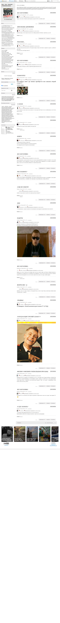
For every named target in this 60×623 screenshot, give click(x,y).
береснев (12, 27)
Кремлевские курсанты (7, 5)
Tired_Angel (10, 112)
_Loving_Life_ (22, 140)
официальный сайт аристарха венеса (8, 38)
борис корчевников (8, 97)
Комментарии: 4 (8, 79)
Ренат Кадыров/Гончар (5, 61)
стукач (12, 42)
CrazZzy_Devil (22, 79)
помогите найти (4, 52)
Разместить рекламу (53, 445)
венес (7, 29)
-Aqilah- (3, 106)
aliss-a (21, 222)
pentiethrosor (7, 115)
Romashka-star (7, 111)
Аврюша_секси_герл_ (8, 117)
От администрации (5, 55)
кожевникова (12, 35)
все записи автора (36, 30)
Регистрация (12, 0)
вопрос (3, 30)
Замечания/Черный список (6, 54)
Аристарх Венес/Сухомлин (6, 57)
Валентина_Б (4, 118)
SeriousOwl (3, 112)
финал (5, 44)
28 (47, 422)
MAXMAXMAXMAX (5, 110)
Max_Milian (10, 110)
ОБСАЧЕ (21, 320)
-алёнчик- (10, 106)
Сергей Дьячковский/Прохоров (7, 59)
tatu (2, 25)
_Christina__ (22, 304)
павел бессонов (4, 99)
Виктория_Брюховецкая (10, 118)
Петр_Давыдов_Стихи (5, 121)
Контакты (53, 444)
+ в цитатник (29, 62)
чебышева (12, 44)
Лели (9, 119)
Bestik (21, 158)
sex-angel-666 (8, 116)
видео (11, 29)
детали (7, 31)
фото (9, 44)
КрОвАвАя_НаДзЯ (5, 119)
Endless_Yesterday (23, 270)
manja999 (7, 114)
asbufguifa (7, 113)
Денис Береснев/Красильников (7, 56)
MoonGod (3, 111)
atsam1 (10, 113)
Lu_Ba (21, 30)
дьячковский (4, 32)
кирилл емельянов (6, 35)
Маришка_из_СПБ (23, 207)
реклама (7, 40)
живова (13, 32)
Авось (27, 0)
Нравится (48, 23)
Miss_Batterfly (22, 64)
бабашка (3, 122)
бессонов (4, 29)
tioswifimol (12, 116)
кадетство (7, 33)
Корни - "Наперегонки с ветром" (7, 78)
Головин (5, 25)
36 (45, 422)
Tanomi (6, 112)
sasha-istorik (4, 116)
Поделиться (53, 23)
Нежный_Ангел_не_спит (6, 120)
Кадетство (3, 50)
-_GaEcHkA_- (6, 106)
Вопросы (3, 51)
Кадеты (8, 25)
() (44, 23)
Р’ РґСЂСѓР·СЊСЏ (9, 19)
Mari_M (21, 108)
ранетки (3, 40)
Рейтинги (21, 0)
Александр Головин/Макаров (6, 65)
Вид (49, 1)
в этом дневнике (5, 85)
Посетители (9, 132)
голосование (6, 30)
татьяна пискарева (7, 43)
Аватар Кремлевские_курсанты (7, 12)
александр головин (7, 26)
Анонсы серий (4, 64)
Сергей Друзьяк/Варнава (6, 58)
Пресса (3, 67)
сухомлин (3, 43)
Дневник (53, 12)
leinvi (5, 114)
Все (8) (14, 73)
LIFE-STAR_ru (7, 109)
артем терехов (9, 96)
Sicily (21, 393)
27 (48, 422)
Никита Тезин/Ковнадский (6, 66)
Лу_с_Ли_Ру (22, 175)
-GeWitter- (22, 410)
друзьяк (10, 31)
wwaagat (3, 117)
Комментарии (10, 4)
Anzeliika (9, 107)
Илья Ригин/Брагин (5, 68)
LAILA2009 (3, 109)
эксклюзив (3, 45)
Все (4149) (13, 104)
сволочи (8, 41)
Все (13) (13, 94)
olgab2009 (3, 115)
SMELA (11, 111)
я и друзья (9, 45)
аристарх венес (5, 27)
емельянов (9, 32)
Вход (16, 0)
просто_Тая (22, 375)
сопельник (9, 42)
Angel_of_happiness (5, 107)
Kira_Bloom (11, 108)
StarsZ (21, 124)
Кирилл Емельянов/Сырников (6, 60)
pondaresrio (11, 115)
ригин (5, 41)
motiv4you (10, 114)
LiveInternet (4, 1)
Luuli (11, 109)
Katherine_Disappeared (5, 108)
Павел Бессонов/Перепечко (6, 62)
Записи (3, 4)
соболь (6, 42)
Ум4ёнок (10, 121)
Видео (3, 63)
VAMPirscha (3, 113)
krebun (3, 114)
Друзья (6, 4)
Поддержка (47, 1)
